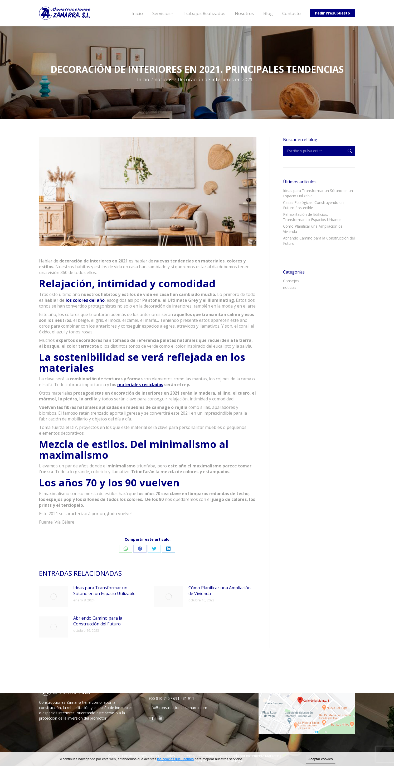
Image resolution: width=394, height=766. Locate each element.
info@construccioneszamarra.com (178, 707)
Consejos (291, 280)
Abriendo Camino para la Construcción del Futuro (97, 621)
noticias (289, 287)
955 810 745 (159, 698)
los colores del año (85, 300)
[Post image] (53, 596)
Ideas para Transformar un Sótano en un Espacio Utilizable (104, 590)
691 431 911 (183, 698)
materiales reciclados (140, 384)
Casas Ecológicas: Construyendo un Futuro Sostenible (313, 205)
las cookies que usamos (175, 759)
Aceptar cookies (320, 759)
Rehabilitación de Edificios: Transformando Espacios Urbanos (312, 217)
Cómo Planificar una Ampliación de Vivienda (219, 590)
